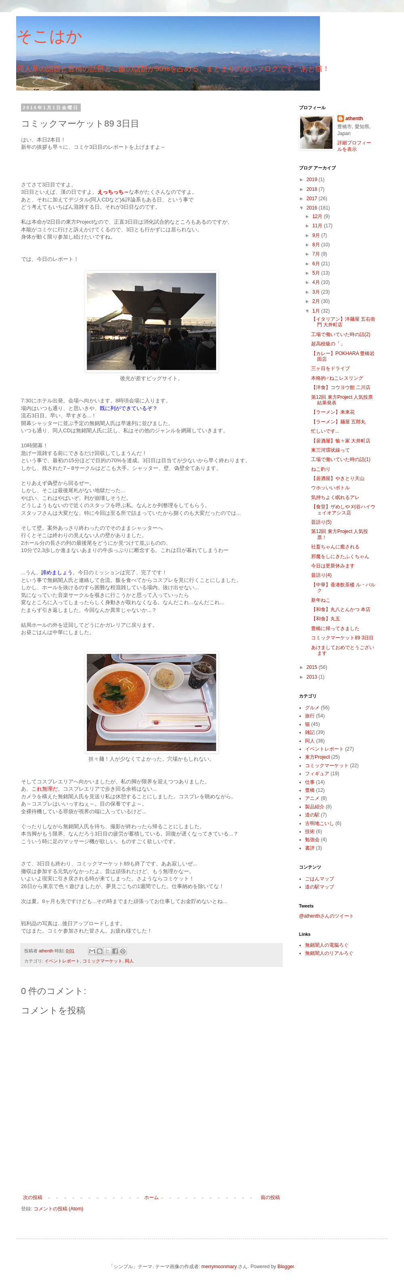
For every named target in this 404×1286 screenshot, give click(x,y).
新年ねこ (320, 600)
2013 (313, 677)
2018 (313, 189)
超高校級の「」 (328, 344)
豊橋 (310, 790)
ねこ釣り (320, 469)
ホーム (151, 1197)
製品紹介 (314, 807)
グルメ (312, 708)
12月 (318, 216)
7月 (316, 254)
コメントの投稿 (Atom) (58, 1209)
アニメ (312, 798)
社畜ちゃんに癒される (335, 547)
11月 (318, 225)
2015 (313, 667)
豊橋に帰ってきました (335, 628)
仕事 (310, 782)
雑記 (310, 732)
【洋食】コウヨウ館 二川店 (340, 387)
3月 (316, 292)
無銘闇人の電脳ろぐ (327, 945)
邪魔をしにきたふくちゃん (340, 556)
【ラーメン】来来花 (333, 412)
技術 (310, 831)
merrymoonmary (219, 1266)
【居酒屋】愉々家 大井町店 (340, 441)
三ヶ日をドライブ (330, 368)
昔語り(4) (321, 575)
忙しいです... (325, 431)
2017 (313, 198)
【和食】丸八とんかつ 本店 (340, 609)
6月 (316, 264)
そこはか (49, 36)
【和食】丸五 (325, 619)
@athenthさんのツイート (326, 916)
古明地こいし (319, 823)
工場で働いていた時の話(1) (340, 459)
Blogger (286, 1266)
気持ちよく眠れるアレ (335, 497)
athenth (354, 118)
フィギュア (317, 773)
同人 (129, 960)
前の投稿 (270, 1197)
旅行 (310, 716)
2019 (313, 179)
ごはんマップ (319, 879)
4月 (316, 282)
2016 (313, 208)
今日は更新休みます (333, 566)
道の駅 (312, 815)
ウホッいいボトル (330, 488)
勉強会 (312, 839)
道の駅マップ (319, 887)
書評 (310, 848)
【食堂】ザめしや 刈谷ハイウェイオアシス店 (343, 509)
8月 (316, 244)
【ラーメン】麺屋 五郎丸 (338, 422)
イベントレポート (62, 960)
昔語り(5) (321, 522)
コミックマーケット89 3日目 (342, 638)
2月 (316, 301)
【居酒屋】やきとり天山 (337, 478)
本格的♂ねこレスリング (337, 378)
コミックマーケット (102, 960)
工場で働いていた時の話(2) (340, 334)
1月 (316, 311)
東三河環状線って (330, 450)
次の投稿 (32, 1197)
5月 (316, 273)
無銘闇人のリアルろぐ (329, 953)
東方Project (317, 757)
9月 (316, 235)
